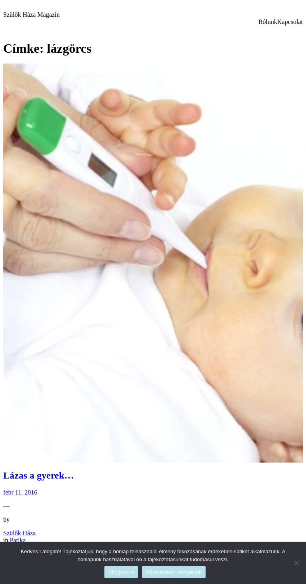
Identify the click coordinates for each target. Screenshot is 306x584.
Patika (18, 540)
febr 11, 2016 (20, 492)
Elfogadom (121, 572)
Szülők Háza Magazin (31, 14)
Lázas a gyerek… (38, 475)
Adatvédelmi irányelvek (174, 572)
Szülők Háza (19, 533)
